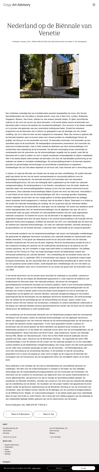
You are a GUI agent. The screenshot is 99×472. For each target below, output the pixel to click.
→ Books (6, 449)
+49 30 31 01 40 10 (9, 437)
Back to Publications (21, 414)
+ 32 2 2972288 (55, 437)
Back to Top (48, 414)
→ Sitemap (6, 454)
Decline (59, 468)
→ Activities (7, 452)
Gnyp (16, 4)
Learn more (36, 468)
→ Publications (8, 447)
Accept (83, 468)
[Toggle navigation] (94, 4)
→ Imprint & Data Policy (11, 445)
